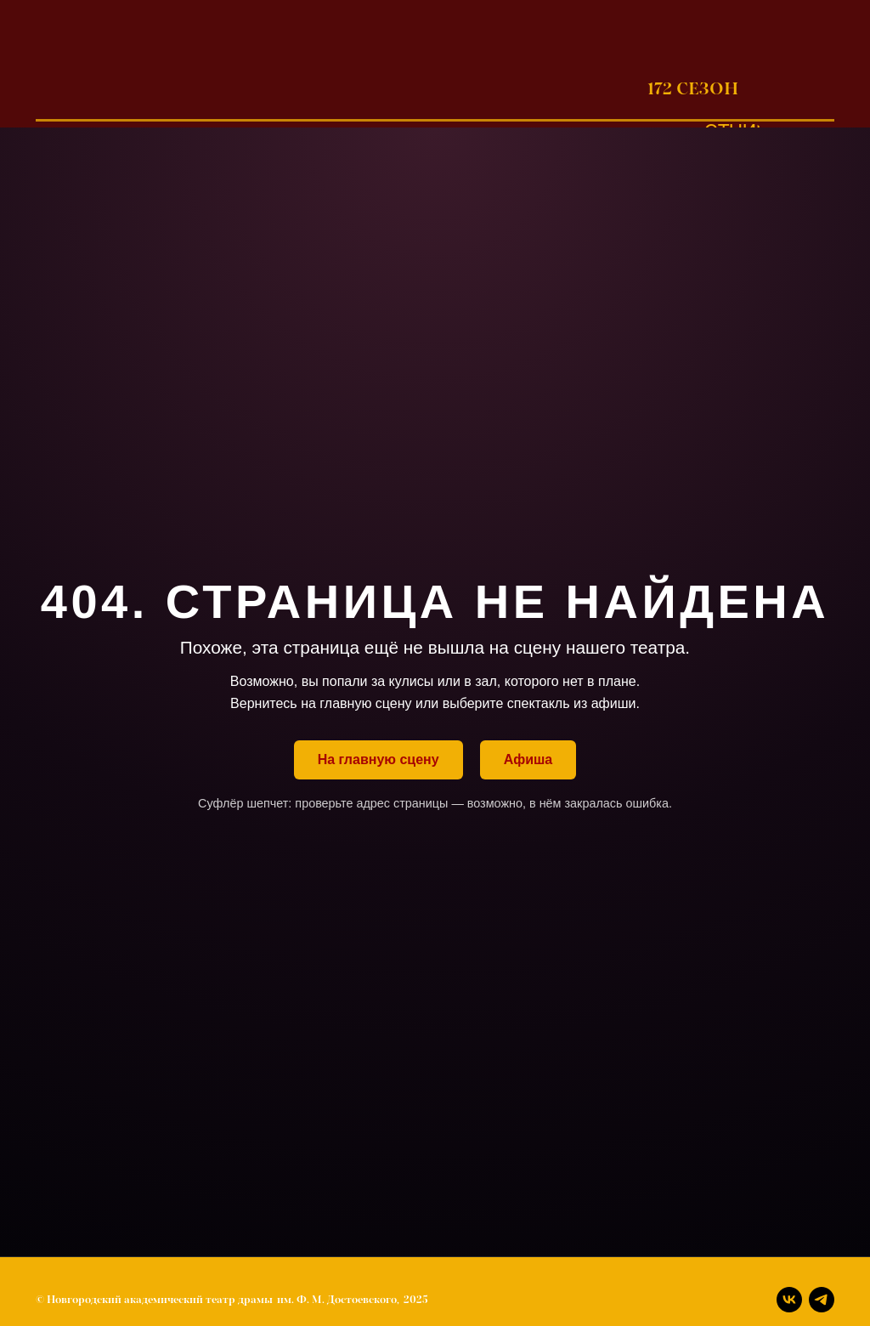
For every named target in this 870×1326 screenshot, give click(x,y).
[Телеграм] (821, 1299)
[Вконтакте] (789, 1299)
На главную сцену (378, 759)
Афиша (528, 759)
